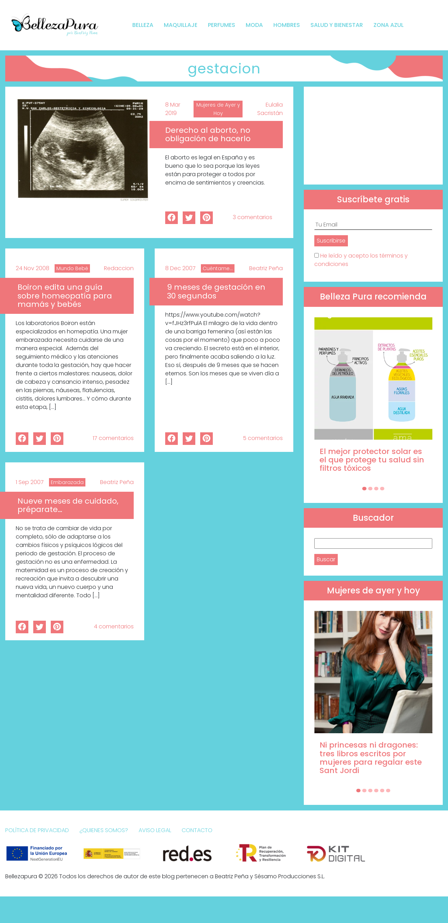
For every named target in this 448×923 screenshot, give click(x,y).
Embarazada (67, 482)
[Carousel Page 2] (370, 488)
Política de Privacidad (37, 830)
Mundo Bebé (72, 268)
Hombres (286, 25)
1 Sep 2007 (30, 482)
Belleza (142, 25)
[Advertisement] (373, 136)
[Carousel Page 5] (382, 790)
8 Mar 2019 (172, 109)
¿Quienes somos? (103, 830)
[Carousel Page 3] (376, 488)
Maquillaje (180, 25)
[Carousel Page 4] (382, 488)
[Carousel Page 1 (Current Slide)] (364, 488)
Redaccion (119, 268)
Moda (254, 25)
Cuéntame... (218, 268)
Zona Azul (388, 25)
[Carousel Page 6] (388, 790)
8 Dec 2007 (180, 268)
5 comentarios (263, 438)
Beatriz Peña (266, 268)
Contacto (197, 830)
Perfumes (221, 25)
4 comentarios (114, 626)
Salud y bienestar (336, 25)
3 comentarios (252, 217)
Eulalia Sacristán (270, 109)
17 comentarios (113, 438)
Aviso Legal (155, 830)
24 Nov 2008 (32, 268)
